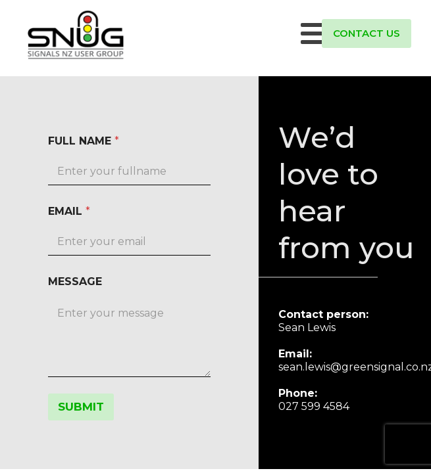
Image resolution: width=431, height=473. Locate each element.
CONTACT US (366, 33)
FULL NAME (83, 141)
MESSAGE (75, 281)
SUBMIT (81, 406)
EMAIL (69, 211)
